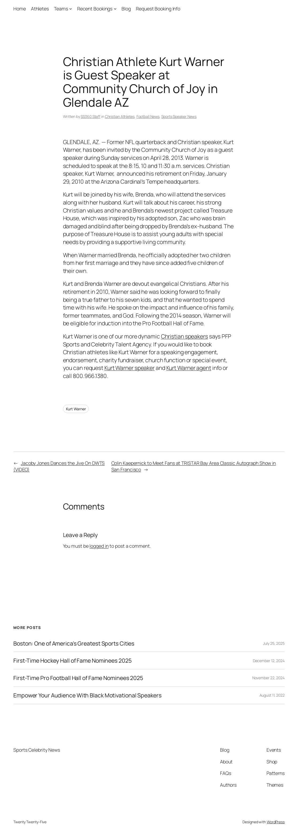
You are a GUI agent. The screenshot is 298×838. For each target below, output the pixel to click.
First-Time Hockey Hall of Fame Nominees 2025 (72, 660)
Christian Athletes (120, 116)
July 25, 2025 (274, 643)
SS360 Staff (90, 116)
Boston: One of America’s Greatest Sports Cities (73, 643)
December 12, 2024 (269, 660)
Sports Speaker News (179, 116)
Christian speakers (184, 336)
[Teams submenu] (70, 8)
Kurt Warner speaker (129, 368)
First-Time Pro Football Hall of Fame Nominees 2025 (78, 678)
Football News (148, 116)
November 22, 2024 (268, 677)
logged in (98, 546)
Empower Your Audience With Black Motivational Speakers (87, 695)
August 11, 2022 (272, 695)
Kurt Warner (76, 408)
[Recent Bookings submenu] (115, 8)
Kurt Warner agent (188, 368)
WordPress (276, 821)
